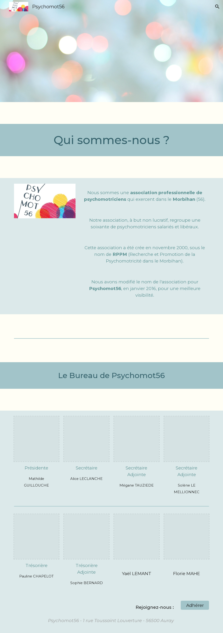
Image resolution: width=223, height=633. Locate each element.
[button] (217, 6)
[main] (111, 140)
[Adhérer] (195, 605)
